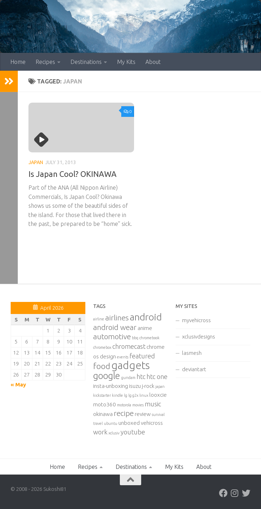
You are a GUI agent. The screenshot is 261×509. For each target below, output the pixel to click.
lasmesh (192, 353)
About (153, 62)
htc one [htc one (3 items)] (157, 376)
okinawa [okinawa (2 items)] (103, 414)
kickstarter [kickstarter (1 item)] (102, 395)
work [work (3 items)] (100, 431)
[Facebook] (223, 493)
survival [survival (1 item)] (158, 414)
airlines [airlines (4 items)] (117, 318)
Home (18, 62)
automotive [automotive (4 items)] (112, 336)
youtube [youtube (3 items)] (133, 431)
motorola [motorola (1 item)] (124, 405)
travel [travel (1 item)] (98, 423)
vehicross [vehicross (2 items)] (152, 423)
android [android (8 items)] (146, 317)
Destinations (86, 62)
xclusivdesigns (198, 337)
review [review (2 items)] (143, 414)
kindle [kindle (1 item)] (117, 395)
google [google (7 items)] (106, 375)
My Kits (126, 62)
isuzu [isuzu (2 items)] (135, 386)
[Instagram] (234, 493)
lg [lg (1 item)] (125, 395)
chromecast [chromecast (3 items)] (128, 346)
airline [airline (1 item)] (98, 319)
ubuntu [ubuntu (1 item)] (110, 423)
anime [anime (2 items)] (145, 328)
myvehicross (196, 320)
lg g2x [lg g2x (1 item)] (133, 395)
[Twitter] (246, 493)
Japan (35, 162)
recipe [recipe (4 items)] (124, 413)
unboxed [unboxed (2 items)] (129, 423)
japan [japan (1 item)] (160, 386)
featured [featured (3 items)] (142, 355)
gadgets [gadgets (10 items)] (130, 365)
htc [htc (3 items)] (141, 376)
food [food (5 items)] (101, 366)
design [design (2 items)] (108, 356)
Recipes (45, 62)
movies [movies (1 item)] (138, 405)
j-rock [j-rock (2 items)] (148, 386)
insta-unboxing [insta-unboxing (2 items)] (110, 386)
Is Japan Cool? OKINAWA (72, 173)
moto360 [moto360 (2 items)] (104, 404)
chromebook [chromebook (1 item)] (149, 338)
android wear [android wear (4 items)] (115, 327)
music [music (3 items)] (153, 403)
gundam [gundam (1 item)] (128, 377)
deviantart (194, 369)
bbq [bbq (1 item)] (135, 338)
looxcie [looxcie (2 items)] (158, 395)
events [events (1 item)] (122, 357)
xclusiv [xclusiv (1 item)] (113, 433)
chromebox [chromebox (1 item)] (102, 347)
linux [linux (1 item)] (143, 395)
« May (18, 384)
